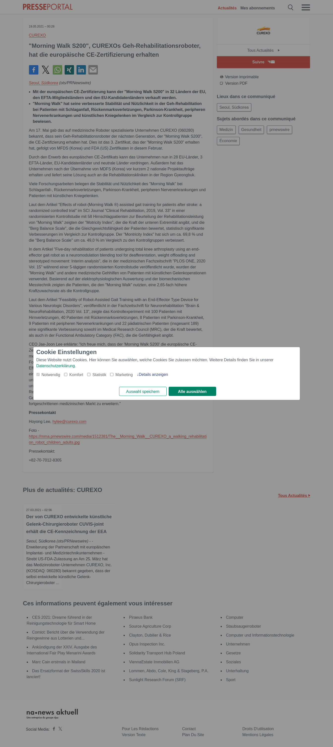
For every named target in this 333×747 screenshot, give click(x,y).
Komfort (76, 374)
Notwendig (51, 374)
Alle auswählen (192, 391)
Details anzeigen (153, 374)
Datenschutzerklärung (55, 365)
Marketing (124, 374)
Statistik (99, 374)
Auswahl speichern (142, 391)
